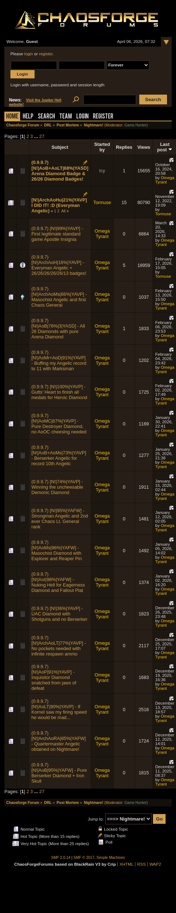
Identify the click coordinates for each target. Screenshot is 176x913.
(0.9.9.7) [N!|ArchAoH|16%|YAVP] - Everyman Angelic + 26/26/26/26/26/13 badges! (58, 265)
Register (103, 117)
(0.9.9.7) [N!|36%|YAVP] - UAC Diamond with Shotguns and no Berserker (59, 614)
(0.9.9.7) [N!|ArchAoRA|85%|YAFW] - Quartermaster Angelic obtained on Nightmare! (58, 741)
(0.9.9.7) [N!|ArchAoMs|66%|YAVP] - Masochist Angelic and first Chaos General (59, 297)
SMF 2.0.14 (61, 858)
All (63, 211)
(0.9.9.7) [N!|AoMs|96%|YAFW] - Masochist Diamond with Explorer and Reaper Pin (56, 550)
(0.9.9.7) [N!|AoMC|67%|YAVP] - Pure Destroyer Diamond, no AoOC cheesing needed (58, 423)
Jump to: (96, 819)
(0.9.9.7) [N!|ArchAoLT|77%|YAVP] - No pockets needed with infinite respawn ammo (58, 646)
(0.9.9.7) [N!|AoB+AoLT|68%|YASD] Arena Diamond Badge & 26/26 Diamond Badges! (59, 171)
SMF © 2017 (83, 858)
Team (65, 117)
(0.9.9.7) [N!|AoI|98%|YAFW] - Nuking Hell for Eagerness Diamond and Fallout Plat (58, 582)
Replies (124, 147)
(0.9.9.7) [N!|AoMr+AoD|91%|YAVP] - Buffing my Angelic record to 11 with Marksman (58, 360)
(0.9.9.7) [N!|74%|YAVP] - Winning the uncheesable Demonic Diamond (57, 487)
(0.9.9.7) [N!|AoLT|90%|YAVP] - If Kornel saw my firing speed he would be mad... (59, 709)
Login (82, 117)
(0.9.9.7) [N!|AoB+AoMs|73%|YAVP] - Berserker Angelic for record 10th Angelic (58, 455)
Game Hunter (135, 125)
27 (41, 136)
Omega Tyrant (164, 180)
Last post (165, 147)
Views (143, 147)
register (46, 54)
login (28, 54)
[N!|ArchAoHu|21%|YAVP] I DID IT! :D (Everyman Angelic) (59, 205)
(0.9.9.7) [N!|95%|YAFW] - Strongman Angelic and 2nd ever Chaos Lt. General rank (59, 518)
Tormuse (102, 202)
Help (28, 117)
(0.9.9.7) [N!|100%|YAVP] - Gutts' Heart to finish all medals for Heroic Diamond (59, 392)
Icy (102, 170)
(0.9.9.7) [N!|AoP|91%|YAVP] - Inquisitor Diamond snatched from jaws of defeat (53, 677)
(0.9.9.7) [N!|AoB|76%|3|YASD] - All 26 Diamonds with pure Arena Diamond (58, 328)
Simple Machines (110, 858)
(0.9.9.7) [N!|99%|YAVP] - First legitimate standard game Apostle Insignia (57, 234)
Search (46, 117)
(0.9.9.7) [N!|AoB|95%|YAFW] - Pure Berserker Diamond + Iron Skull (59, 773)
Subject (59, 147)
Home (12, 117)
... (36, 136)
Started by (102, 147)
